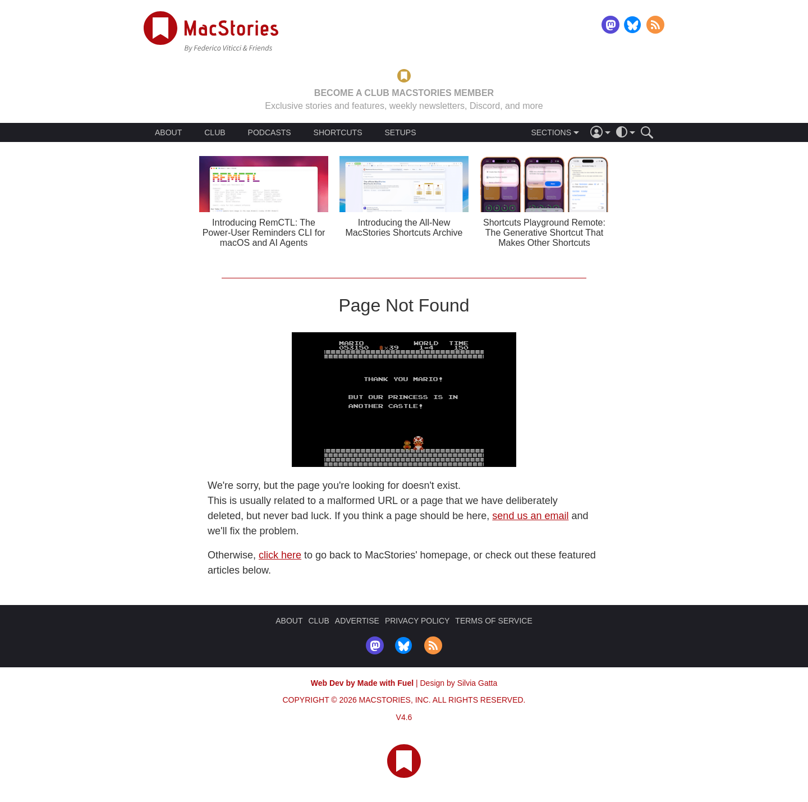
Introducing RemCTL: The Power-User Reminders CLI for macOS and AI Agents (264, 233)
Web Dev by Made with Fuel (362, 683)
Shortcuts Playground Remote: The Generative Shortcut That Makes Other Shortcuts (544, 233)
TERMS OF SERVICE (493, 620)
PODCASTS (269, 132)
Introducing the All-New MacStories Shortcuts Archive (404, 227)
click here (280, 555)
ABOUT (168, 132)
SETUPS (400, 132)
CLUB (214, 132)
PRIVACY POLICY (417, 620)
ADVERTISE (357, 620)
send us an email (530, 515)
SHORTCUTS (338, 132)
